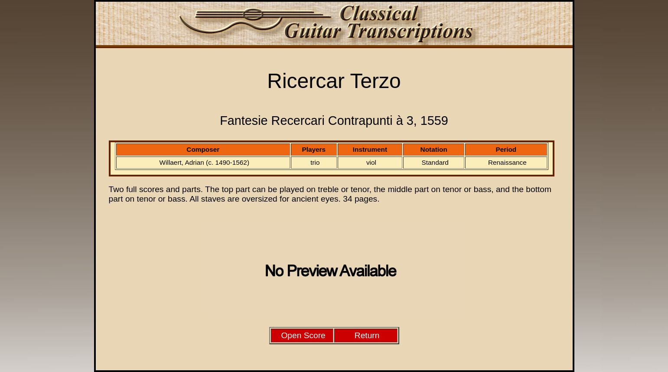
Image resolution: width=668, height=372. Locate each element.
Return (367, 335)
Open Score (303, 335)
